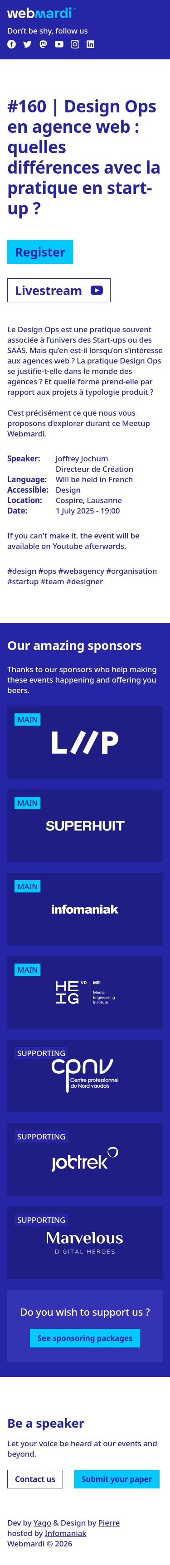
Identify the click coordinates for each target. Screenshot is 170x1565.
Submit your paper (117, 1479)
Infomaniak (66, 1533)
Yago (42, 1522)
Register (40, 251)
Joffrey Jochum (82, 458)
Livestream (59, 290)
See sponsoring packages (85, 1338)
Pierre (109, 1522)
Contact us (35, 1479)
